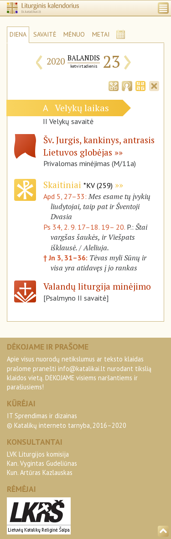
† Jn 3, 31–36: (66, 257)
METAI (100, 34)
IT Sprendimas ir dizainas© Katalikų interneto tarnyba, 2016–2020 (66, 420)
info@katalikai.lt (81, 368)
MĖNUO (74, 34)
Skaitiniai (78, 184)
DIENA (18, 34)
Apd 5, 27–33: (65, 196)
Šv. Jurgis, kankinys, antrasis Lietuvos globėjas (99, 146)
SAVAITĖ (45, 34)
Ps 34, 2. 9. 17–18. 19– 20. (84, 227)
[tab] (113, 85)
